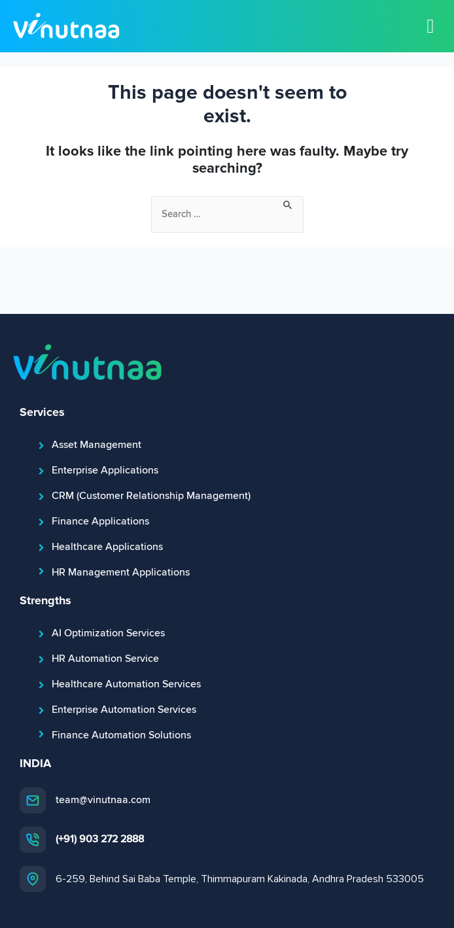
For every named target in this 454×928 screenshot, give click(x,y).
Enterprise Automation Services (124, 709)
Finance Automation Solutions (121, 735)
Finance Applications (100, 521)
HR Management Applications (121, 572)
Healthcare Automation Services (126, 684)
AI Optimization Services (108, 633)
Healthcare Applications (107, 546)
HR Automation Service (105, 658)
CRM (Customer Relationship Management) (151, 495)
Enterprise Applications (105, 470)
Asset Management (96, 444)
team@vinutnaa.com (103, 800)
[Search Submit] (288, 203)
